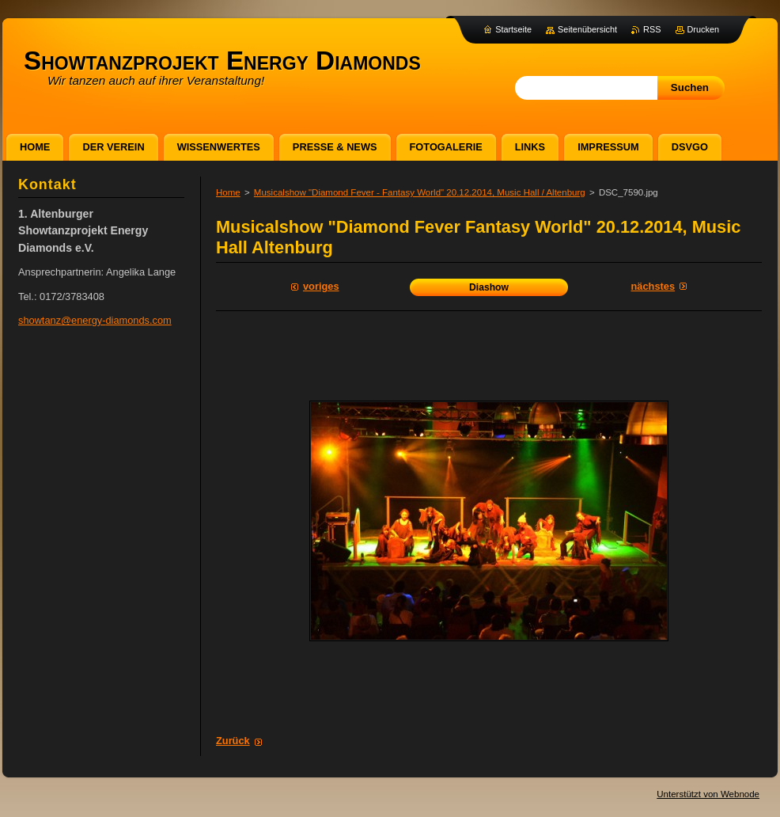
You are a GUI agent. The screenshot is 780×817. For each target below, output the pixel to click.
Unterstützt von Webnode (708, 794)
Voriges (321, 286)
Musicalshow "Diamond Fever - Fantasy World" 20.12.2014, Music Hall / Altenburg (419, 192)
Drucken (703, 29)
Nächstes (653, 286)
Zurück (233, 741)
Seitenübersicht (587, 29)
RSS (652, 29)
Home (228, 192)
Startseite (513, 29)
